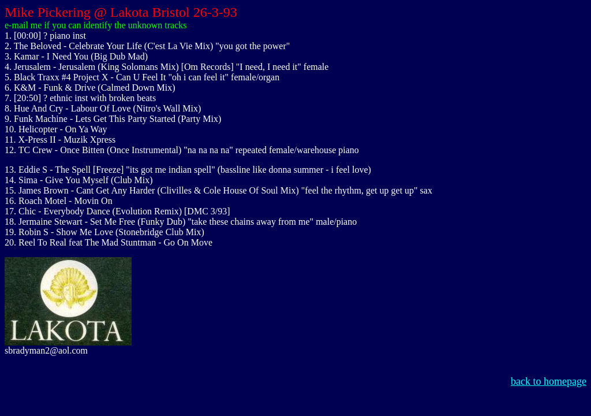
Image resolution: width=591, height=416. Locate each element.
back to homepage (548, 381)
